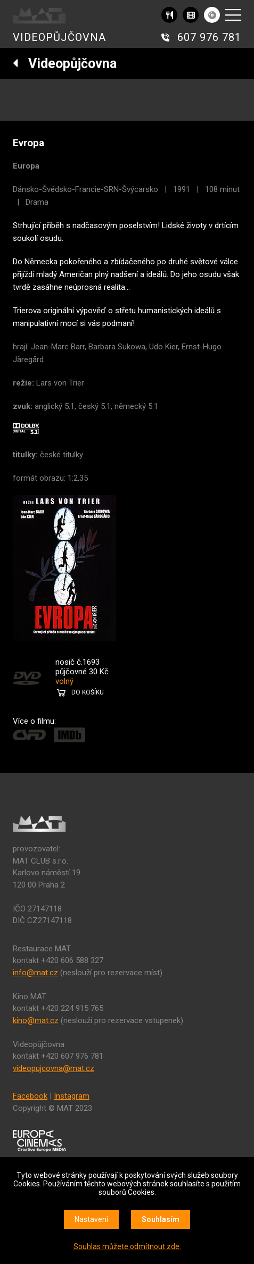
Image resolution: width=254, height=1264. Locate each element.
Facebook (30, 1096)
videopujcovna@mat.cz (53, 1068)
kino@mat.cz (36, 1020)
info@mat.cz (35, 972)
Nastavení (91, 1219)
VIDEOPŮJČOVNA (59, 37)
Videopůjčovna (65, 63)
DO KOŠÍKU (87, 692)
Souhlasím (160, 1219)
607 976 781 (209, 37)
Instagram (71, 1096)
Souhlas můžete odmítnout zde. (127, 1246)
